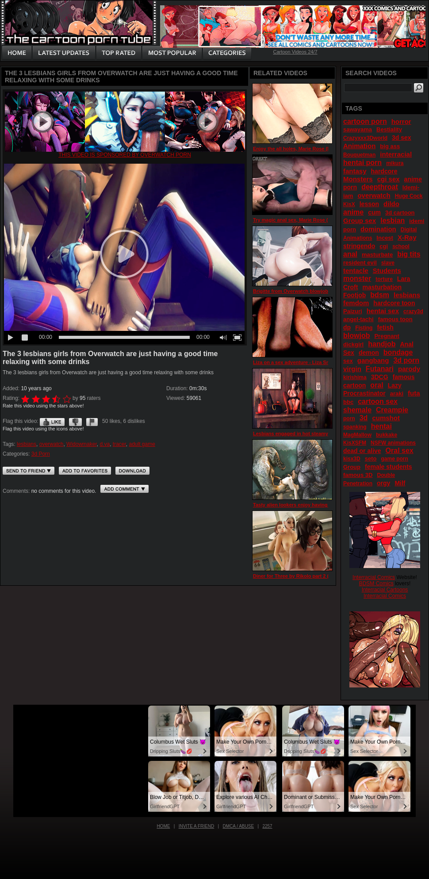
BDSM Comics (376, 583)
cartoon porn (365, 121)
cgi (383, 246)
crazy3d (413, 311)
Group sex (359, 220)
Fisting (363, 328)
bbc (348, 402)
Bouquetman (359, 155)
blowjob (356, 335)
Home (163, 826)
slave (388, 263)
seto (371, 458)
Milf (400, 483)
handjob (381, 344)
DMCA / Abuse (238, 826)
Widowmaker (81, 444)
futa (414, 393)
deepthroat (379, 187)
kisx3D (351, 459)
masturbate (377, 254)
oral (376, 385)
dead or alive (362, 450)
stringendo (359, 245)
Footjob (354, 295)
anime (353, 212)
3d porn (406, 360)
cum (374, 212)
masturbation (382, 287)
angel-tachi (358, 319)
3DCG (379, 376)
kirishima (355, 377)
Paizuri (352, 311)
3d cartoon (399, 212)
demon (369, 352)
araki (396, 393)
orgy (383, 483)
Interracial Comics (373, 577)
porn (349, 418)
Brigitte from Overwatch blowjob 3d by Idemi (304, 291)
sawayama (357, 129)
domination (378, 229)
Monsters (358, 179)
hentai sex (383, 311)
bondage (398, 352)
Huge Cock (409, 196)
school (401, 246)
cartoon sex (378, 401)
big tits (408, 254)
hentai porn (362, 162)
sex (348, 360)
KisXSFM (354, 443)
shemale (357, 410)
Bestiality (389, 129)
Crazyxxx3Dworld (365, 138)
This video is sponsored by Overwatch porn (124, 155)
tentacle (355, 270)
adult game (142, 444)
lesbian (392, 220)
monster (357, 278)
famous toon (395, 319)
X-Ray (407, 237)
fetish (385, 327)
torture (384, 279)
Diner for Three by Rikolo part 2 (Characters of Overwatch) (320, 576)
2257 (267, 826)
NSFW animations (393, 443)
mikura (394, 163)
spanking (355, 427)
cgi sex (388, 179)
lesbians (26, 444)
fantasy (355, 171)
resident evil (360, 262)
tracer (119, 444)
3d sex (401, 137)
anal (350, 254)
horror (401, 121)
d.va (105, 444)
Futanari (380, 368)
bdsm (379, 295)
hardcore (384, 171)
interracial (396, 154)
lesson (369, 203)
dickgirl (353, 344)
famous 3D (357, 475)
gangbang (373, 360)
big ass (390, 146)
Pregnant (386, 336)
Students (387, 270)
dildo (391, 203)
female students (388, 466)
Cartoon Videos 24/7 (295, 51)
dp (347, 327)
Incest (384, 237)
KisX (349, 204)
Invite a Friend (196, 826)
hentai (381, 426)
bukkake (386, 435)
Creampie (392, 410)
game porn (394, 459)
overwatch (51, 444)
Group (351, 467)
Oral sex (400, 450)
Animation (359, 146)
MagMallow (357, 435)
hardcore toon (394, 303)
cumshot (386, 418)
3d (364, 418)
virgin (352, 368)
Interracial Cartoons (385, 590)
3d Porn (40, 454)
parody (409, 368)
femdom (356, 303)
